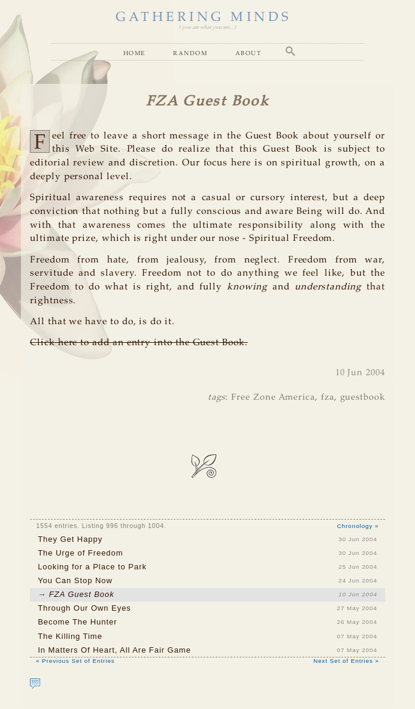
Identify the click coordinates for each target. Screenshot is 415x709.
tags (217, 397)
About (248, 53)
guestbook (362, 397)
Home (134, 53)
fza (327, 397)
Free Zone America (273, 397)
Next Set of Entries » (346, 660)
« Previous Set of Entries (75, 660)
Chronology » (358, 526)
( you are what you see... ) (207, 27)
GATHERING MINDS (204, 17)
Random (190, 53)
